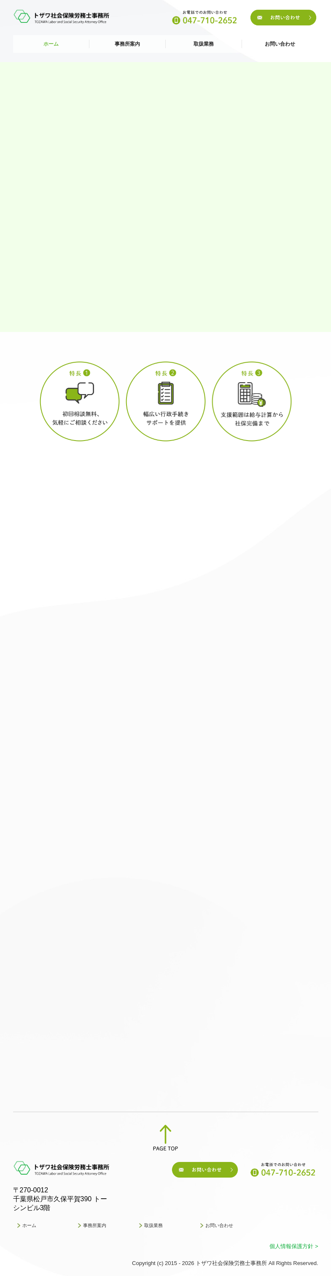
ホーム (51, 44)
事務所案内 (127, 44)
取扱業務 (204, 44)
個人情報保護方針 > (293, 1246)
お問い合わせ (280, 44)
